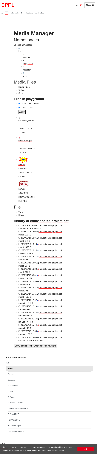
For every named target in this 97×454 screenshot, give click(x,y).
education (27, 57)
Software (11, 397)
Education (12, 380)
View (20, 212)
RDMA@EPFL (14, 420)
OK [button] (85, 449)
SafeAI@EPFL (14, 414)
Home (10, 369)
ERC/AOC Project (15, 403)
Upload (21, 90)
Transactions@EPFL (16, 431)
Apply (22, 112)
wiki (25, 76)
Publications (13, 386)
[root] (20, 51)
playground (28, 63)
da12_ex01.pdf (25, 140)
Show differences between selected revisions (35, 346)
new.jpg (22, 189)
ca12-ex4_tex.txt (26, 120)
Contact (11, 391)
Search (21, 93)
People (11, 374)
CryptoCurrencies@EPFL (18, 409)
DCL (7, 363)
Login (3, 443)
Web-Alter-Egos (14, 426)
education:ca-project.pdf (49, 221)
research (27, 70)
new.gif (21, 164)
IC (6, 13)
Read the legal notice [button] (55, 450)
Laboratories (15, 13)
